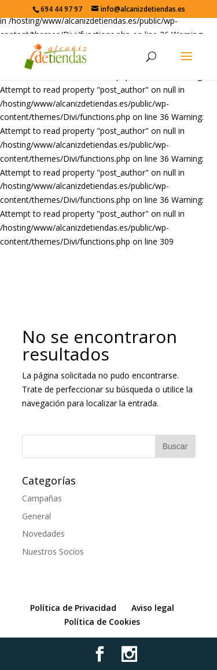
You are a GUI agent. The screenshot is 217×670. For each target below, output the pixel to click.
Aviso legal (152, 607)
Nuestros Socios (53, 551)
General (36, 516)
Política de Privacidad (73, 607)
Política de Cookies (102, 621)
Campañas (42, 498)
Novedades (43, 533)
